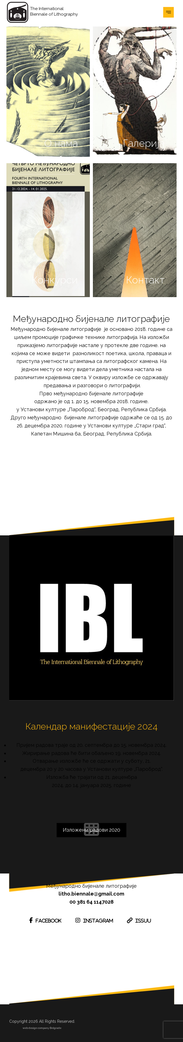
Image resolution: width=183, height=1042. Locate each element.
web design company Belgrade (42, 1027)
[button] (168, 12)
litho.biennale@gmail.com (91, 894)
